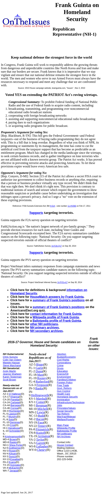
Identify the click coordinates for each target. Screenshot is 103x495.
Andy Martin (9, 371)
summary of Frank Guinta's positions (59, 300)
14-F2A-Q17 (56, 246)
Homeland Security (67, 396)
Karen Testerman (12, 376)
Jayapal (14, 470)
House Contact (65, 445)
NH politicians (64, 433)
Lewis (40, 412)
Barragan (15, 405)
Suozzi (12, 456)
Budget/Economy (66, 356)
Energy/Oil (63, 374)
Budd (41, 415)
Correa (14, 408)
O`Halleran (15, 393)
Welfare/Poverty (65, 419)
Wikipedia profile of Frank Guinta (56, 317)
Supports (36, 213)
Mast (40, 374)
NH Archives (64, 436)
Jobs (59, 405)
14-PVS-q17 (62, 282)
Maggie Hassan (11, 362)
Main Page (63, 425)
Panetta (14, 399)
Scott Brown (9, 379)
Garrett (40, 443)
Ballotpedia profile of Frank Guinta (57, 320)
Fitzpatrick (42, 429)
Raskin (13, 442)
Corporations (64, 362)
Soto (11, 419)
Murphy (13, 416)
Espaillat (15, 459)
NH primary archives (44, 327)
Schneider (14, 430)
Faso (40, 422)
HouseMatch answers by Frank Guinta (57, 296)
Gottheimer (15, 447)
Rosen (12, 450)
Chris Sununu (10, 356)
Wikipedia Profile (66, 428)
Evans (12, 462)
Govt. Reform (64, 388)
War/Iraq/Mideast (66, 416)
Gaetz (39, 367)
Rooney (42, 378)
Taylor (40, 439)
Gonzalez (15, 465)
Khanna (14, 396)
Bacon (40, 419)
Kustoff (40, 432)
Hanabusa (13, 428)
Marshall (41, 398)
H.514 (52, 206)
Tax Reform (63, 413)
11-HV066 (72, 206)
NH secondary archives (46, 331)
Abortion (61, 354)
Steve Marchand (12, 365)
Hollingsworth (40, 395)
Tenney (42, 426)
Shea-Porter (16, 445)
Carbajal (15, 402)
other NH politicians (44, 324)
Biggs (39, 364)
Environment (64, 376)
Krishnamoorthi (13, 436)
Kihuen (13, 453)
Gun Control (63, 391)
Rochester (14, 410)
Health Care (63, 393)
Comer (40, 402)
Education (62, 371)
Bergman (41, 405)
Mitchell (42, 408)
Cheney (41, 449)
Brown (12, 439)
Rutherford (42, 381)
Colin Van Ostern (12, 359)
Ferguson (42, 385)
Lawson (13, 413)
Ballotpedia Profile (67, 430)
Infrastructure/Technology (71, 402)
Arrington (44, 436)
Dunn (39, 371)
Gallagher (42, 446)
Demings (15, 422)
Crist (12, 425)
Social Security (65, 410)
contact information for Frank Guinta (55, 313)
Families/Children (66, 379)
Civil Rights (63, 359)
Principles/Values (66, 408)
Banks (39, 388)
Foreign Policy (65, 382)
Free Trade (63, 385)
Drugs (60, 368)
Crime (60, 365)
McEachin (14, 467)
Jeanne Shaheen (12, 374)
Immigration (63, 399)
